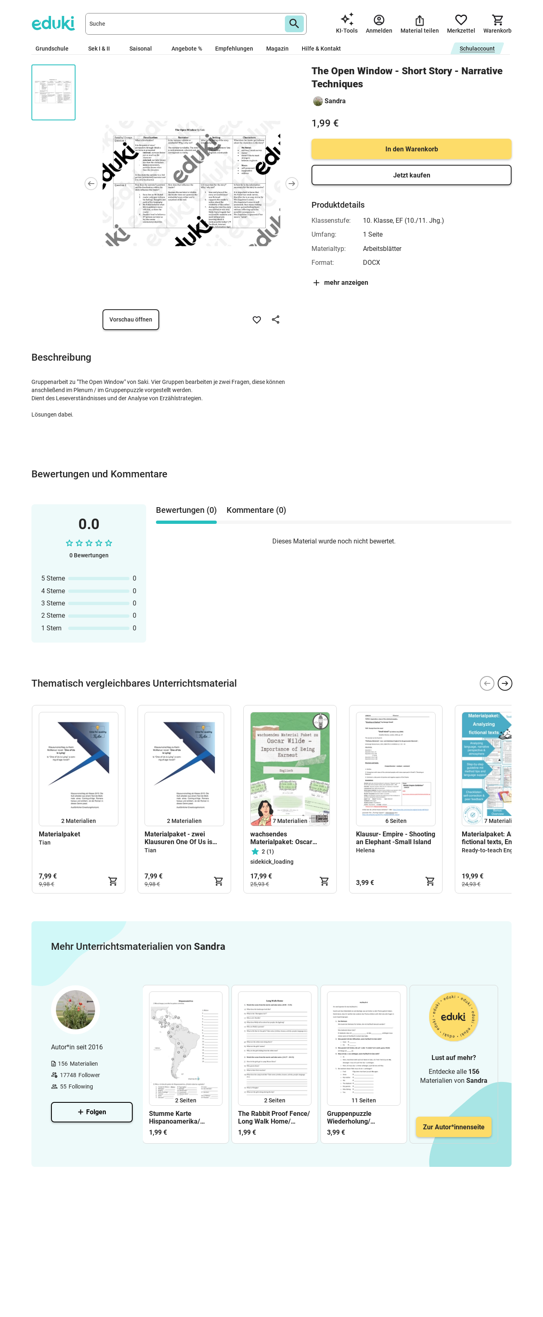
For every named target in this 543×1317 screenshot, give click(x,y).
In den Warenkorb (411, 149)
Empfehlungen (234, 48)
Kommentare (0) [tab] (256, 510)
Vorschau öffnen (130, 319)
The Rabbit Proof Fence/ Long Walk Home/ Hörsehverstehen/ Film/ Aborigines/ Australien (274, 1117)
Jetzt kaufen (411, 175)
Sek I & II (102, 48)
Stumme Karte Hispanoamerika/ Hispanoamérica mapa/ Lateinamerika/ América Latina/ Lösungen (185, 1117)
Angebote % (186, 48)
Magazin (277, 48)
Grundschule (55, 48)
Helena (365, 850)
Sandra (335, 101)
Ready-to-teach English (492, 850)
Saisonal (143, 48)
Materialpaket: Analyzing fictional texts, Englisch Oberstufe (499, 838)
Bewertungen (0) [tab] (186, 510)
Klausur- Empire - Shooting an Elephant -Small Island (395, 838)
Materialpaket (59, 834)
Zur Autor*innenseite (454, 1127)
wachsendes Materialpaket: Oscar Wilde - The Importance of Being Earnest (288, 838)
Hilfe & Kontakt (321, 48)
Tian (45, 842)
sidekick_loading (272, 861)
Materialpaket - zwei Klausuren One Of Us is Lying (178, 838)
